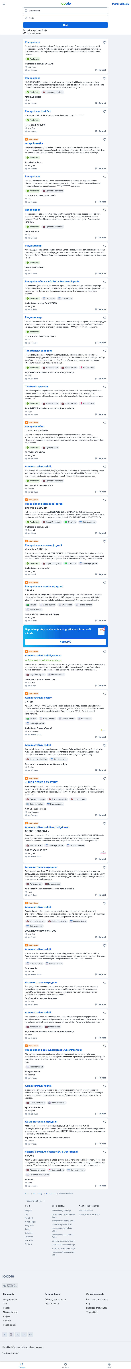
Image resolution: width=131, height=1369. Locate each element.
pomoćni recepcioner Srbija (63, 1241)
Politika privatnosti (10, 1353)
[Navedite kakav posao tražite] (65, 10)
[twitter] (17, 1334)
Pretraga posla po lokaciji (89, 1214)
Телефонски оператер (38, 350)
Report (100, 70)
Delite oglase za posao (55, 1299)
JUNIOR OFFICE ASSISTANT (41, 782)
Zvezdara (29, 1240)
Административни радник (41, 867)
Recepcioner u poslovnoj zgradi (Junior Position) (53, 1049)
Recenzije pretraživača (96, 1308)
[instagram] (11, 1334)
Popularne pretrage (35, 1201)
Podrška (7, 1320)
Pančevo (28, 1244)
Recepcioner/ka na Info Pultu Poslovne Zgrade (52, 281)
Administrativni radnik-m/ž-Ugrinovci (47, 827)
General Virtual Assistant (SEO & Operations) (51, 1151)
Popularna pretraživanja (97, 1299)
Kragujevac (29, 1225)
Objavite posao (52, 1303)
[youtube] (30, 1334)
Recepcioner (32, 42)
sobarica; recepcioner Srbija (63, 1248)
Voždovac (29, 1237)
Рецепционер (33, 245)
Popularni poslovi (86, 1210)
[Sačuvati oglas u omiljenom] (105, 42)
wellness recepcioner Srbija (63, 1244)
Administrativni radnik (38, 466)
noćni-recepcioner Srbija (62, 1224)
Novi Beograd (30, 1222)
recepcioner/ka (34, 143)
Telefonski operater (36, 386)
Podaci (6, 1308)
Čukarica (28, 1233)
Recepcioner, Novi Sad (38, 111)
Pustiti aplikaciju (120, 4)
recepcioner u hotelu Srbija (63, 1221)
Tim (5, 1303)
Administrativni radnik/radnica (43, 655)
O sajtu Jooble (10, 1299)
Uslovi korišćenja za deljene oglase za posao (22, 1347)
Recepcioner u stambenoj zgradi (44, 503)
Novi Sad (29, 1218)
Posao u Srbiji (9, 1325)
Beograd (28, 1210)
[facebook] (4, 1334)
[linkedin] (24, 1334)
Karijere (6, 1316)
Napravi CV (65, 641)
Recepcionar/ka (34, 426)
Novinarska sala (10, 1312)
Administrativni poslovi (38, 697)
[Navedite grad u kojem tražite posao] (65, 18)
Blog (88, 1303)
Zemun (28, 1229)
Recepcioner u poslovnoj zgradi (43, 545)
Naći (65, 25)
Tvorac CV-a (92, 1312)
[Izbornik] (3, 3)
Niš (26, 1214)
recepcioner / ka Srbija (61, 1210)
